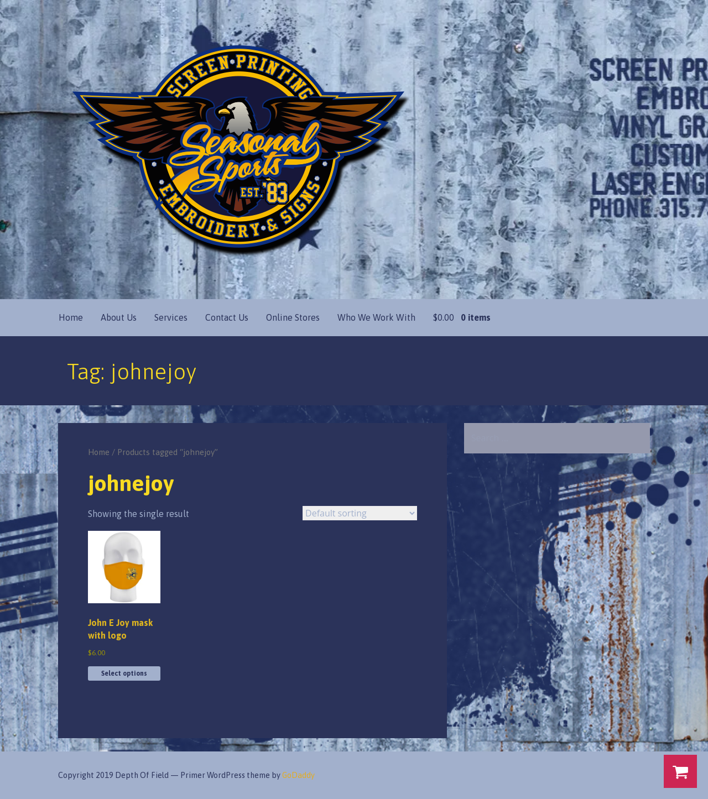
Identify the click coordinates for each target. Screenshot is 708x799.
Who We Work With (376, 317)
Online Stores (293, 317)
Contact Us (226, 317)
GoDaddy (298, 775)
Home (71, 317)
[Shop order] (360, 513)
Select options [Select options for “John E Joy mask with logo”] (124, 673)
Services (171, 317)
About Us (119, 317)
